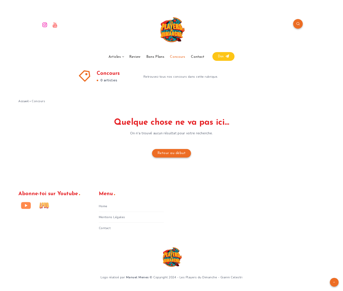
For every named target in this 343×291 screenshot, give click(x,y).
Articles (114, 57)
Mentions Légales (112, 217)
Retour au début (172, 153)
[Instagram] (45, 24)
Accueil (23, 101)
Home (103, 206)
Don (223, 56)
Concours (177, 57)
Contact (197, 57)
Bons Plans (155, 57)
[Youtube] (55, 24)
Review (135, 57)
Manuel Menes (137, 277)
